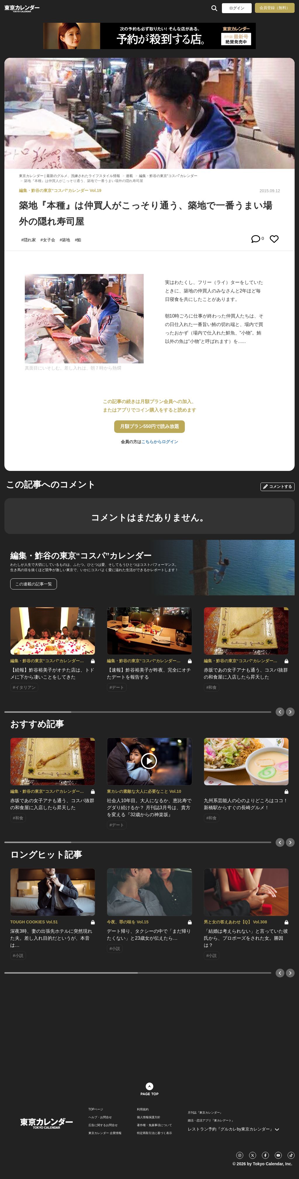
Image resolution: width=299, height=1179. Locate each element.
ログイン (236, 8)
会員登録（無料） (275, 8)
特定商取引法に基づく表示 (154, 1133)
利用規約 (143, 1109)
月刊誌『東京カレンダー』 (205, 1112)
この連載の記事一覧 (33, 584)
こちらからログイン (159, 441)
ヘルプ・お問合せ (100, 1117)
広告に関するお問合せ (103, 1125)
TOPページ (95, 1109)
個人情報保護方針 (148, 1117)
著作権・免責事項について (154, 1125)
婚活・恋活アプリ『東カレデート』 (211, 1120)
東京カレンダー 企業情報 (104, 1133)
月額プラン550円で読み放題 (149, 426)
